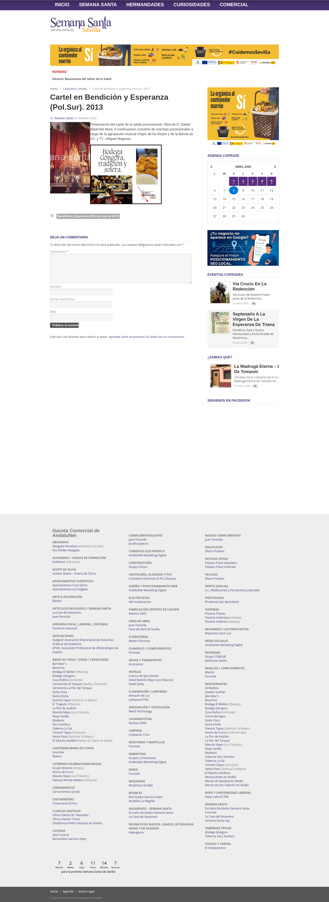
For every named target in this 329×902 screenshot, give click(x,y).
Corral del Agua (215, 716)
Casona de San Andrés (144, 676)
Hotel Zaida (136, 684)
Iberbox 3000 (137, 613)
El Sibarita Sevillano (65, 741)
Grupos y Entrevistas (142, 758)
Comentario (59, 252)
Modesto (58, 720)
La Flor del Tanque (217, 741)
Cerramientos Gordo (66, 792)
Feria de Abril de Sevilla (144, 629)
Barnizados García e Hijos (69, 839)
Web (53, 317)
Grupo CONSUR (215, 657)
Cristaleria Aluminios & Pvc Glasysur (152, 579)
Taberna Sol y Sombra (219, 757)
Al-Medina (211, 688)
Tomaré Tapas (61, 732)
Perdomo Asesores (64, 628)
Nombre (55, 292)
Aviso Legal (87, 891)
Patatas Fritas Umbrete (220, 567)
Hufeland (58, 562)
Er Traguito (59, 704)
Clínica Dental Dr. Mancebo (70, 815)
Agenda (68, 891)
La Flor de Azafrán (64, 708)
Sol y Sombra (61, 724)
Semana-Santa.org (217, 820)
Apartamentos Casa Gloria (69, 585)
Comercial (234, 4)
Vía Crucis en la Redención (250, 286)
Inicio (62, 4)
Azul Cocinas (60, 835)
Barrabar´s (59, 664)
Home (53, 88)
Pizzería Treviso (215, 613)
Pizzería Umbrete (216, 618)
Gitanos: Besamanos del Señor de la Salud (81, 79)
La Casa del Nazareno (66, 613)
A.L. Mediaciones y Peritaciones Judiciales (232, 590)
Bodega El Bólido (63, 672)
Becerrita (58, 668)
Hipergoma (136, 832)
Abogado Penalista (64, 546)
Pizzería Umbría (215, 622)
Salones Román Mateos (68, 780)
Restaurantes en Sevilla (220, 777)
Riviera (57, 756)
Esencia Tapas (61, 700)
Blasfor (57, 601)
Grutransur (136, 664)
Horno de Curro (62, 772)
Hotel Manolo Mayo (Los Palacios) (151, 680)
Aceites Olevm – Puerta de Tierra (74, 574)
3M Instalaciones (140, 602)
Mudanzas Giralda (141, 785)
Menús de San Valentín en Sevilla (227, 785)
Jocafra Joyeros (139, 544)
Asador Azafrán (215, 692)
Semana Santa (98, 4)
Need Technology (140, 711)
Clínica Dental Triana (66, 819)
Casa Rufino (60, 680)
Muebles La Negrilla (142, 801)
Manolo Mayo (61, 712)
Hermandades (145, 4)
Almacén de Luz (139, 696)
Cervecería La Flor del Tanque (72, 688)
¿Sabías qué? (219, 357)
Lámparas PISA (139, 700)
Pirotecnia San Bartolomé (222, 602)
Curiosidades (192, 4)
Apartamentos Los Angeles (70, 589)
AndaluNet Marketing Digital (147, 555)
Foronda (134, 653)
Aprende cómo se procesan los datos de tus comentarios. (147, 342)
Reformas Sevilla (216, 661)
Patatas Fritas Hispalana (221, 563)
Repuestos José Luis (218, 633)
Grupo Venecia (62, 768)
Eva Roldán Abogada (66, 550)
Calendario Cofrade (75, 88)
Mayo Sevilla (60, 716)
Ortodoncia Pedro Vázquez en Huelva (77, 823)
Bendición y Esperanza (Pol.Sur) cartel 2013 (88, 216)
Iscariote (58, 752)
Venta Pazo (59, 736)
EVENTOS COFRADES (225, 274)
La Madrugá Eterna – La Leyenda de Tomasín (267, 369)
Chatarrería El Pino (64, 803)
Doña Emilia (60, 696)
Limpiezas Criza (139, 735)
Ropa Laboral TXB (216, 797)
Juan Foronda (61, 617)
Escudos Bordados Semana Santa (151, 813)
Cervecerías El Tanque (67, 684)
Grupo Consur (138, 567)
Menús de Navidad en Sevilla (224, 781)
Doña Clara (59, 692)
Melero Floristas (139, 641)
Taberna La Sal (62, 728)
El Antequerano (215, 848)
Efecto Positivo (215, 551)
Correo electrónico (62, 305)
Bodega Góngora (63, 676)
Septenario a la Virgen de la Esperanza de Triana (254, 319)
